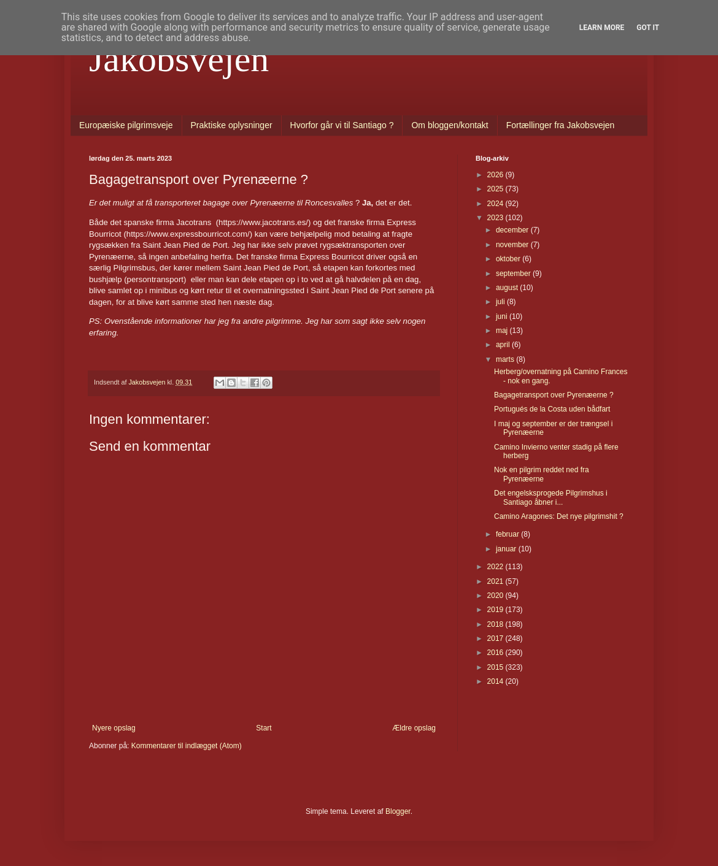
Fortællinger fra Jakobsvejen (560, 125)
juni (502, 316)
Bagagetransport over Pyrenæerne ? (554, 395)
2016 (496, 652)
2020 (496, 595)
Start (263, 728)
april (504, 344)
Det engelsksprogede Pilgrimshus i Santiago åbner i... (551, 497)
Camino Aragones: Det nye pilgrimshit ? (558, 516)
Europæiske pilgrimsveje (126, 125)
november (513, 244)
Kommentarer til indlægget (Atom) (186, 745)
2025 (496, 189)
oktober (509, 259)
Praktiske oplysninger (231, 125)
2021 (496, 581)
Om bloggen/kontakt (449, 125)
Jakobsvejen (179, 59)
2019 (496, 609)
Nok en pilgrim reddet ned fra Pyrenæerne (541, 474)
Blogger (398, 811)
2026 (496, 175)
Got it (647, 27)
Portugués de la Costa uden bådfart (552, 409)
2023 (496, 217)
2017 (496, 638)
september (514, 273)
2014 (496, 681)
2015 (496, 667)
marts (506, 359)
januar (507, 549)
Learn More (602, 27)
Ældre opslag (414, 728)
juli (501, 301)
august (508, 287)
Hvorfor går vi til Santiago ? (342, 125)
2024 (496, 203)
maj (503, 330)
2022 (496, 566)
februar (508, 534)
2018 (496, 624)
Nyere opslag (114, 728)
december (513, 230)
